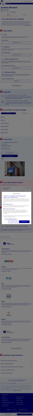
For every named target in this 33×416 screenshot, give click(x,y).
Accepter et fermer (24, 221)
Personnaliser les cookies (13, 221)
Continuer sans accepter (16, 193)
